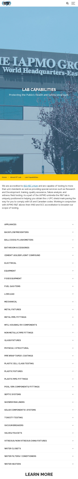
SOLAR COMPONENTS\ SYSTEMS (39, 410)
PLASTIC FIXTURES (39, 371)
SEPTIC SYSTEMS (39, 394)
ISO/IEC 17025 (31, 186)
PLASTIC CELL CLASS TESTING (39, 363)
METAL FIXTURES (39, 309)
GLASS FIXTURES (39, 340)
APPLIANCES (39, 224)
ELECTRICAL (39, 263)
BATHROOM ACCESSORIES (39, 247)
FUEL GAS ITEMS (39, 286)
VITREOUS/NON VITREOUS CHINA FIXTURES (39, 441)
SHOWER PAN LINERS (39, 402)
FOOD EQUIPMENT (39, 278)
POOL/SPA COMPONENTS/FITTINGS (39, 387)
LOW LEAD (39, 294)
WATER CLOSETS (39, 448)
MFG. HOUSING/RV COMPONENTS (39, 325)
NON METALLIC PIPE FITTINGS (39, 333)
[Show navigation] (73, 3)
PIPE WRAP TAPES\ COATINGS (39, 356)
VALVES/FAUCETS (39, 433)
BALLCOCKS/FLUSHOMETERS (39, 240)
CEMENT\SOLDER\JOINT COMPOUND (39, 255)
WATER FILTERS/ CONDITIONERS (39, 456)
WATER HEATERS (39, 464)
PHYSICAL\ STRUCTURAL (39, 348)
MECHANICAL (39, 302)
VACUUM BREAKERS (39, 425)
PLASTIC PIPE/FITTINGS (39, 379)
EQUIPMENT (39, 271)
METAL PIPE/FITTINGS (39, 317)
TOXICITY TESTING (39, 417)
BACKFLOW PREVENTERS (39, 232)
